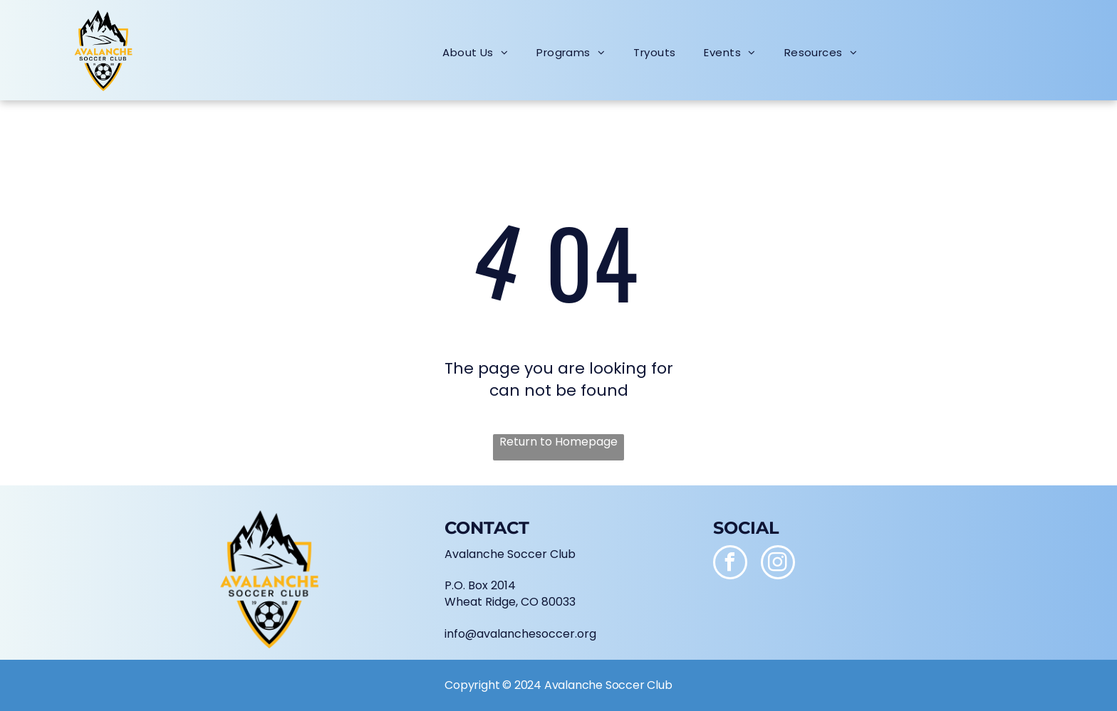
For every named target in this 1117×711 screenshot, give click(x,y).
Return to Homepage (558, 442)
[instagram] (778, 564)
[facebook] (730, 564)
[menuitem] (475, 52)
